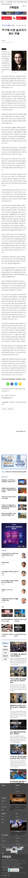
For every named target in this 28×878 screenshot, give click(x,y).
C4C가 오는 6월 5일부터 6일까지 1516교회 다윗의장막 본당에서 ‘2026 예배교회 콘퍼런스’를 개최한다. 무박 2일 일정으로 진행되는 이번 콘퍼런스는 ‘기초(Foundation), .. (18, 739)
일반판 (15, 1)
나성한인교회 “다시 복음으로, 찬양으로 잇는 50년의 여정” (18, 808)
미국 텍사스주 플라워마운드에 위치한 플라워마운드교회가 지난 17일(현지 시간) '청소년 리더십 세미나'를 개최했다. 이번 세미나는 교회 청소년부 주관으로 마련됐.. (18, 714)
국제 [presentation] (5, 659)
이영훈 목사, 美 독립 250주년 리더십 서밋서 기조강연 (18, 758)
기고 (13, 25)
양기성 (2, 564)
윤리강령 (4, 870)
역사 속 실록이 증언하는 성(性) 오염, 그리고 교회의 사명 (10, 581)
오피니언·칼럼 (6, 25)
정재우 (2, 591)
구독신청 (21, 1)
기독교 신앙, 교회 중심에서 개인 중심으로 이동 (17, 834)
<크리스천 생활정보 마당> (21, 431)
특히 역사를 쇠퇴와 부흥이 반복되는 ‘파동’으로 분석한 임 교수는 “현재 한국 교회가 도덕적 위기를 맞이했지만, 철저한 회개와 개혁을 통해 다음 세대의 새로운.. (18, 688)
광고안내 (8, 866)
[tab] (5, 646)
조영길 (4, 409)
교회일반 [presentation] (5, 646)
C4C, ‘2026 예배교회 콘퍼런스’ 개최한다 (18, 733)
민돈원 (2, 584)
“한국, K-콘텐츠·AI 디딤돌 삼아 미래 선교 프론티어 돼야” (18, 680)
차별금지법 (10, 409)
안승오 (2, 557)
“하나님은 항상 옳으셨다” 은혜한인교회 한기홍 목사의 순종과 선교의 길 (8, 506)
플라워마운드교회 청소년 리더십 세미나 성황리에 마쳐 (18, 707)
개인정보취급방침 (6, 868)
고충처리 (21, 868)
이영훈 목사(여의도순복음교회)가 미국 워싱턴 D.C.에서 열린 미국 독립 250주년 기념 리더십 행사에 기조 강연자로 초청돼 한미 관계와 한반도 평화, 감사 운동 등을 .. (18, 764)
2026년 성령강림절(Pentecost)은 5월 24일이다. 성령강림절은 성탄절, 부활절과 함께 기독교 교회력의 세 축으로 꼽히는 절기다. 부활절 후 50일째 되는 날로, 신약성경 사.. (18, 661)
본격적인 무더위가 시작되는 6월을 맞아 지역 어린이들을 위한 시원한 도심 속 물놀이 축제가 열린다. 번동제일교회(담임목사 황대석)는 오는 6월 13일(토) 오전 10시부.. (18, 788)
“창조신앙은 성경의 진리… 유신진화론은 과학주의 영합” (9, 480)
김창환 (2, 575)
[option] (7, 616)
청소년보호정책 (15, 868)
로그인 (25, 1)
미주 (18, 1)
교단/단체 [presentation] (5, 649)
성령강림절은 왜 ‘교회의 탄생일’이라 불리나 (18, 655)
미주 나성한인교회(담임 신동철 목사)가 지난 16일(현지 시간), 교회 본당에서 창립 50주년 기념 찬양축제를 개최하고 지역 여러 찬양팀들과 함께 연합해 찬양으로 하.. (18, 815)
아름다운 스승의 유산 (6, 590)
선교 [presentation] (5, 653)
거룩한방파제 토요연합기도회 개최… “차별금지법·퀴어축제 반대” (9, 490)
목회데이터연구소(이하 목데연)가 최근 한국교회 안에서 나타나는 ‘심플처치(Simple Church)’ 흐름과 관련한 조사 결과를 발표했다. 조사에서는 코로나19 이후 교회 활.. (18, 840)
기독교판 (10, 1)
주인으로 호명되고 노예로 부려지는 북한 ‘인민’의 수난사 (9, 554)
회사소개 (3, 866)
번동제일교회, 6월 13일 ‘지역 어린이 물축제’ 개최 (18, 782)
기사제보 (19, 866)
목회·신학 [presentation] (5, 656)
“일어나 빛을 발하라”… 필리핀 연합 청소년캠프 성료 (8, 514)
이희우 (2, 602)
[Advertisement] (14, 443)
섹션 (2, 2)
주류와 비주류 (5, 562)
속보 (3, 472)
